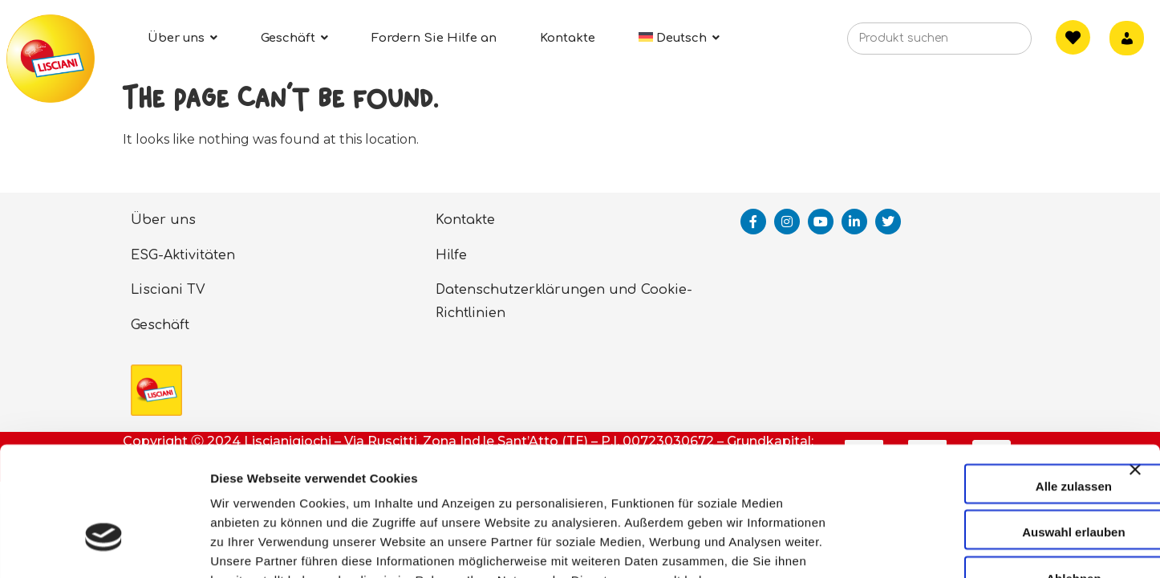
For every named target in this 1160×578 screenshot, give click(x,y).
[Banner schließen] (1135, 384)
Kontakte (465, 220)
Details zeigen (853, 546)
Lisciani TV (168, 290)
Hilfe (451, 255)
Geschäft (160, 325)
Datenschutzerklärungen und (536, 290)
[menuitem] (679, 38)
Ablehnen (985, 478)
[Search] (995, 43)
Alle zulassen (985, 386)
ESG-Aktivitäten (183, 255)
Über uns (163, 220)
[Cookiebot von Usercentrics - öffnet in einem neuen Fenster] (104, 547)
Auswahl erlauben (985, 432)
